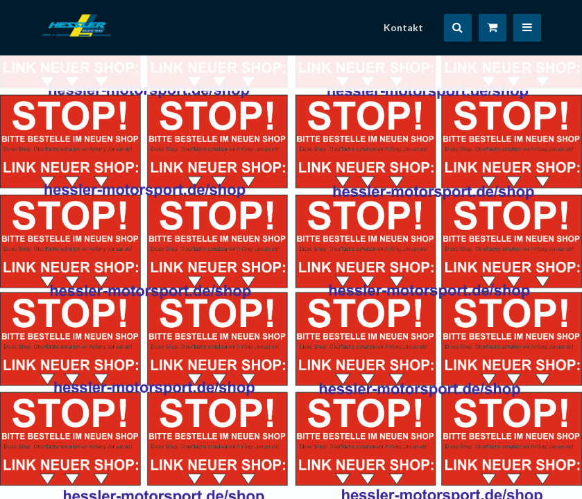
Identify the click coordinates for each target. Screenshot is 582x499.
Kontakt (403, 27)
